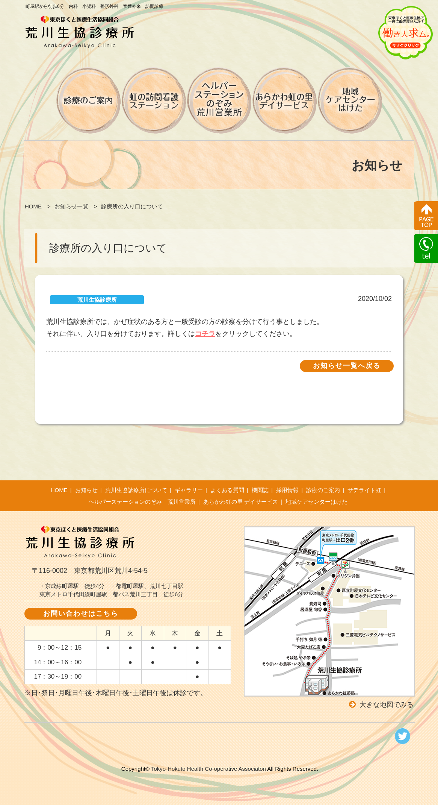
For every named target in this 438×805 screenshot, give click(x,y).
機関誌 (260, 490)
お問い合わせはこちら (80, 613)
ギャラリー (189, 490)
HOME (59, 490)
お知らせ (86, 490)
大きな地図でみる (386, 704)
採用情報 (287, 490)
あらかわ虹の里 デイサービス (240, 501)
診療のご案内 (323, 490)
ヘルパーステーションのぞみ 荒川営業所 (142, 501)
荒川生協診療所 (97, 299)
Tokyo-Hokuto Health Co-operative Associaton (208, 769)
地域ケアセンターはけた (316, 501)
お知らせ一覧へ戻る (347, 365)
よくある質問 (227, 490)
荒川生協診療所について (136, 490)
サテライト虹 (364, 490)
